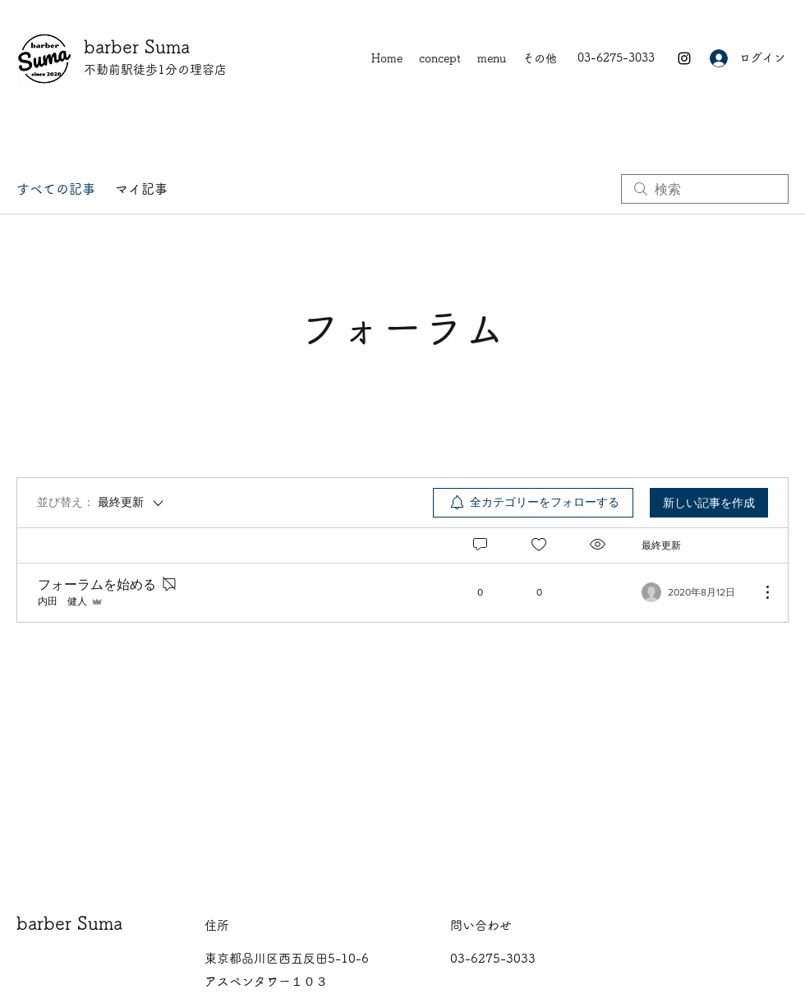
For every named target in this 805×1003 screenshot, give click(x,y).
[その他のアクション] (759, 592)
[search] (705, 189)
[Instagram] (684, 58)
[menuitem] (533, 503)
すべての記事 (55, 189)
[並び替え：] (101, 503)
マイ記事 (141, 189)
